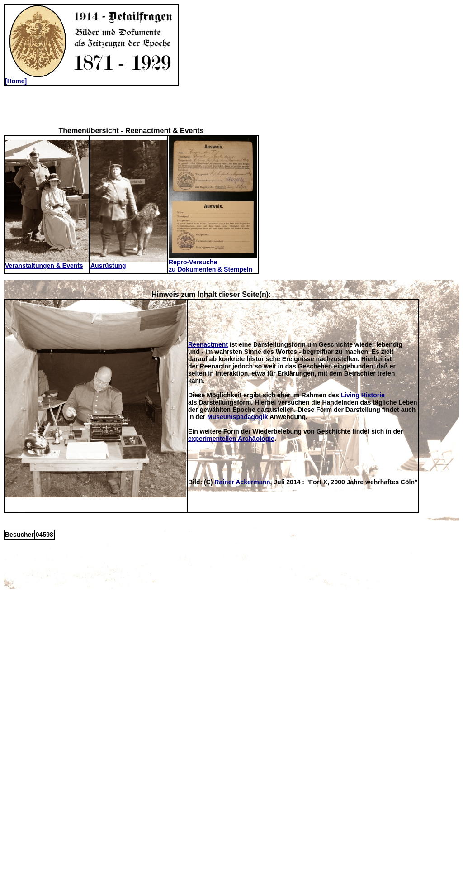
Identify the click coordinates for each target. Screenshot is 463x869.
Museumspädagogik (237, 416)
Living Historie (363, 395)
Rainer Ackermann (242, 482)
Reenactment (208, 344)
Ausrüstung (128, 262)
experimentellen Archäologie (231, 438)
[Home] (91, 78)
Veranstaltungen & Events (47, 262)
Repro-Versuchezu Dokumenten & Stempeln (213, 263)
